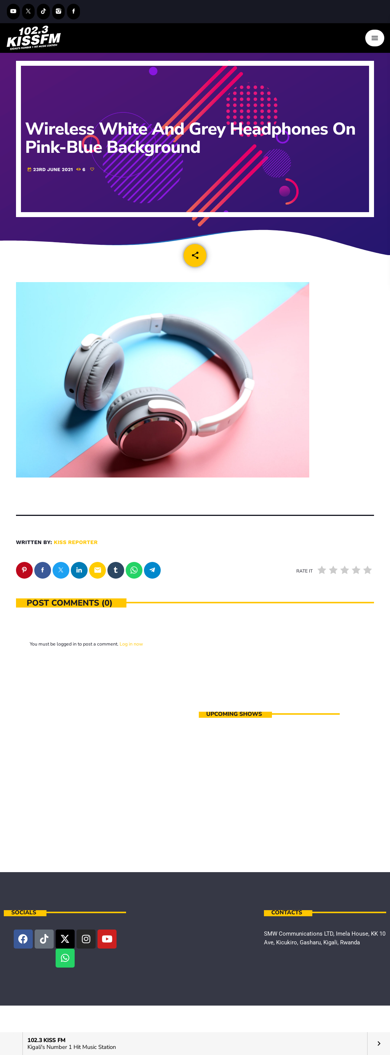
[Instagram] (58, 11)
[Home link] (34, 38)
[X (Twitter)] (28, 11)
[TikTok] (43, 11)
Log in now (131, 644)
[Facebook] (73, 11)
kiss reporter (76, 542)
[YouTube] (13, 11)
